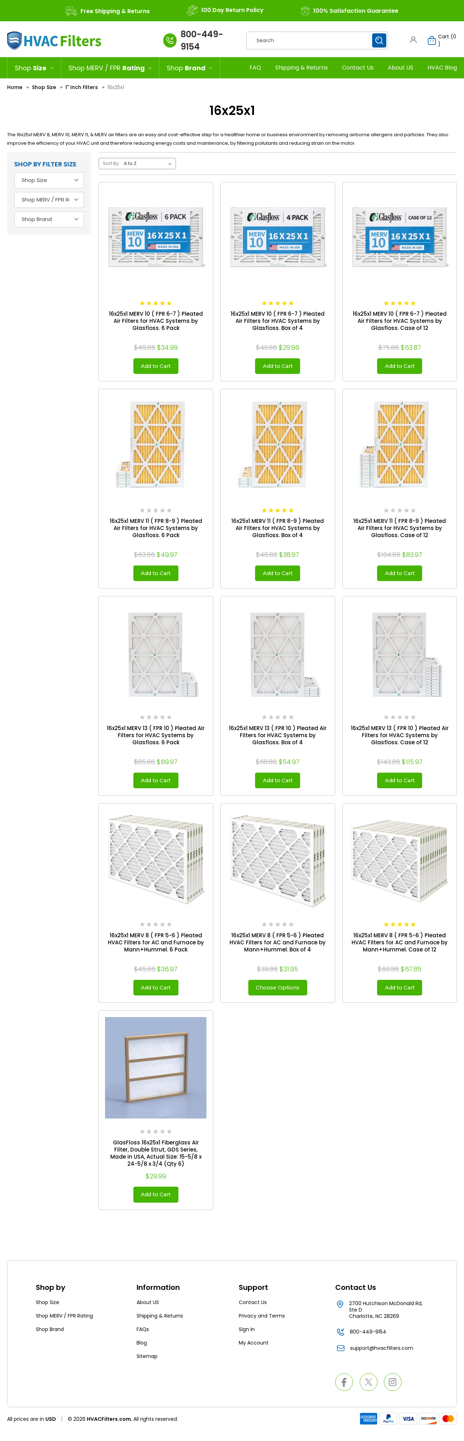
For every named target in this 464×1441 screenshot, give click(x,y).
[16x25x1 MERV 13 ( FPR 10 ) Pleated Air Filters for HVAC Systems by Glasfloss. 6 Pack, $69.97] (155, 657)
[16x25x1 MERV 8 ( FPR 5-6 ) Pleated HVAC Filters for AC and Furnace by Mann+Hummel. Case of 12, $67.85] (400, 866)
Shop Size (47, 1312)
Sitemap (147, 1366)
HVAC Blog (442, 68)
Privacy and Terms (262, 1326)
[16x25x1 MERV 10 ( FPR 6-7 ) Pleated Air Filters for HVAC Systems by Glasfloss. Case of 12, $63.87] (400, 239)
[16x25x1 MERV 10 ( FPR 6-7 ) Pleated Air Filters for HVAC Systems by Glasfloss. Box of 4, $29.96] (277, 239)
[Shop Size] (34, 67)
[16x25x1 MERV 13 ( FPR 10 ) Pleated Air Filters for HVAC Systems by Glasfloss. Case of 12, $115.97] (400, 657)
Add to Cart (156, 367)
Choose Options (277, 994)
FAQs (143, 1339)
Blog (142, 1353)
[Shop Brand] (189, 67)
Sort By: (111, 163)
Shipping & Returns (301, 68)
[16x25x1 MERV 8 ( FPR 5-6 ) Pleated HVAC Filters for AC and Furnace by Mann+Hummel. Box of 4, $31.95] (277, 866)
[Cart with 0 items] (439, 40)
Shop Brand (50, 1339)
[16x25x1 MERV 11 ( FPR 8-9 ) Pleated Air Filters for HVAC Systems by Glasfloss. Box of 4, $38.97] (277, 448)
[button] (413, 40)
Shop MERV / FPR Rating (64, 1326)
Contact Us (358, 68)
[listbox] (149, 163)
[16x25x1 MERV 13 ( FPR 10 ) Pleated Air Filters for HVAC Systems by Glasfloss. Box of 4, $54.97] (277, 657)
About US (400, 68)
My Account (254, 1353)
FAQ (255, 68)
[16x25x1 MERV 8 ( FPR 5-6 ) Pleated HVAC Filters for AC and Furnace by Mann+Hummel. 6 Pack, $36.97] (155, 866)
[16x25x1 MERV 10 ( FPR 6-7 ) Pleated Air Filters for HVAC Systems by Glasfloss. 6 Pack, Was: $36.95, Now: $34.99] (155, 239)
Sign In (247, 1339)
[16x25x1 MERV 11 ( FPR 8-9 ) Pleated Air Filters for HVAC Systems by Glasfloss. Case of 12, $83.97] (400, 448)
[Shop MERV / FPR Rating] (110, 67)
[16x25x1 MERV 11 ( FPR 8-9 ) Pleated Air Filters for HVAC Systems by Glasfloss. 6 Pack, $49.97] (155, 448)
